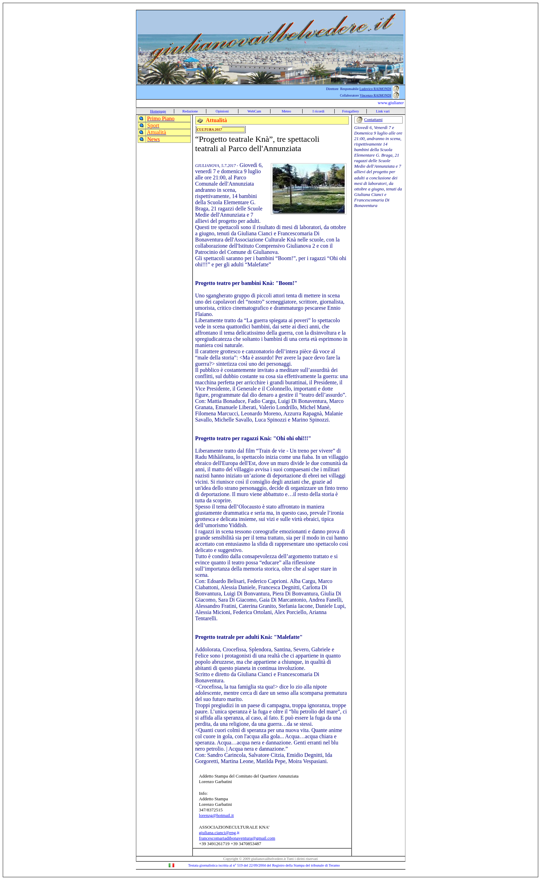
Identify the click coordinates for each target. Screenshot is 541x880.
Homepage (158, 111)
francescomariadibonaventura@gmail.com (237, 838)
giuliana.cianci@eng (217, 832)
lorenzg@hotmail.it (216, 815)
